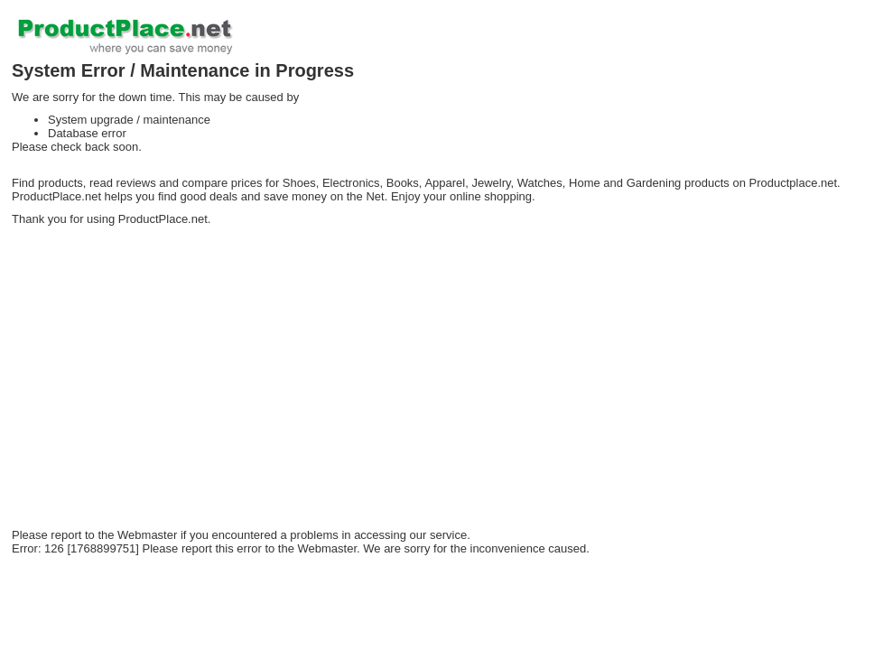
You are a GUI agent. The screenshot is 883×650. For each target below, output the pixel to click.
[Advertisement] (291, 388)
